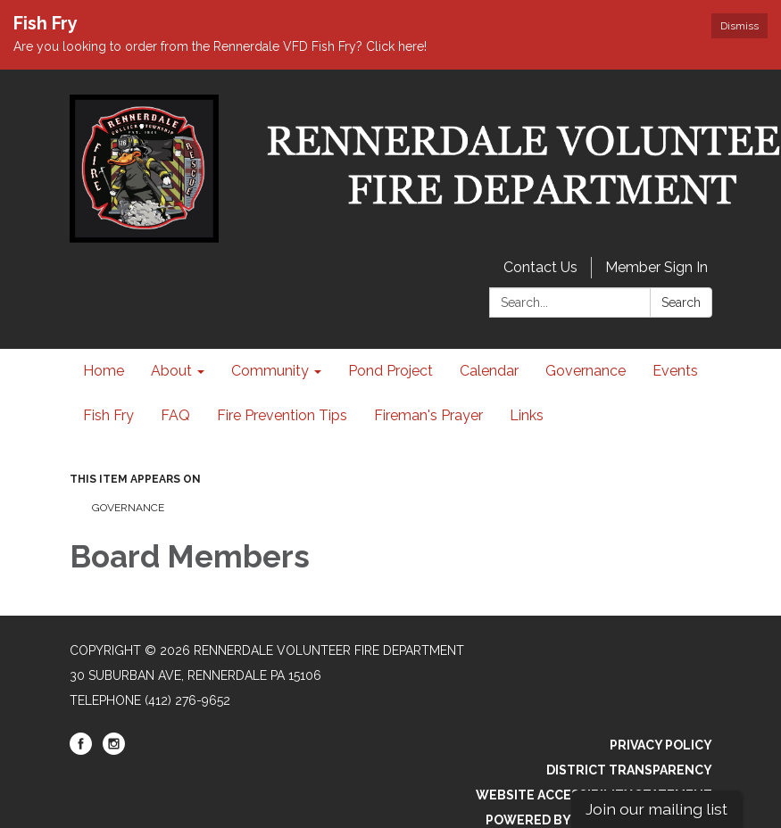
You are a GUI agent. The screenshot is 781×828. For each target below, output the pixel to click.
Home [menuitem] (103, 370)
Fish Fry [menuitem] (108, 415)
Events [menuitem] (675, 370)
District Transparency (629, 770)
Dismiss (739, 26)
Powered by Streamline (570, 820)
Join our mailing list (656, 808)
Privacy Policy (661, 745)
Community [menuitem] (270, 370)
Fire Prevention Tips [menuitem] (282, 415)
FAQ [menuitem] (175, 415)
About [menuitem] (171, 370)
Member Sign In (656, 267)
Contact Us (540, 267)
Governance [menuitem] (585, 370)
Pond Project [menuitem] (390, 370)
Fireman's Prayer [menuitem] (428, 415)
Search (681, 302)
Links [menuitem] (527, 415)
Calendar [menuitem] (489, 370)
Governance (128, 507)
